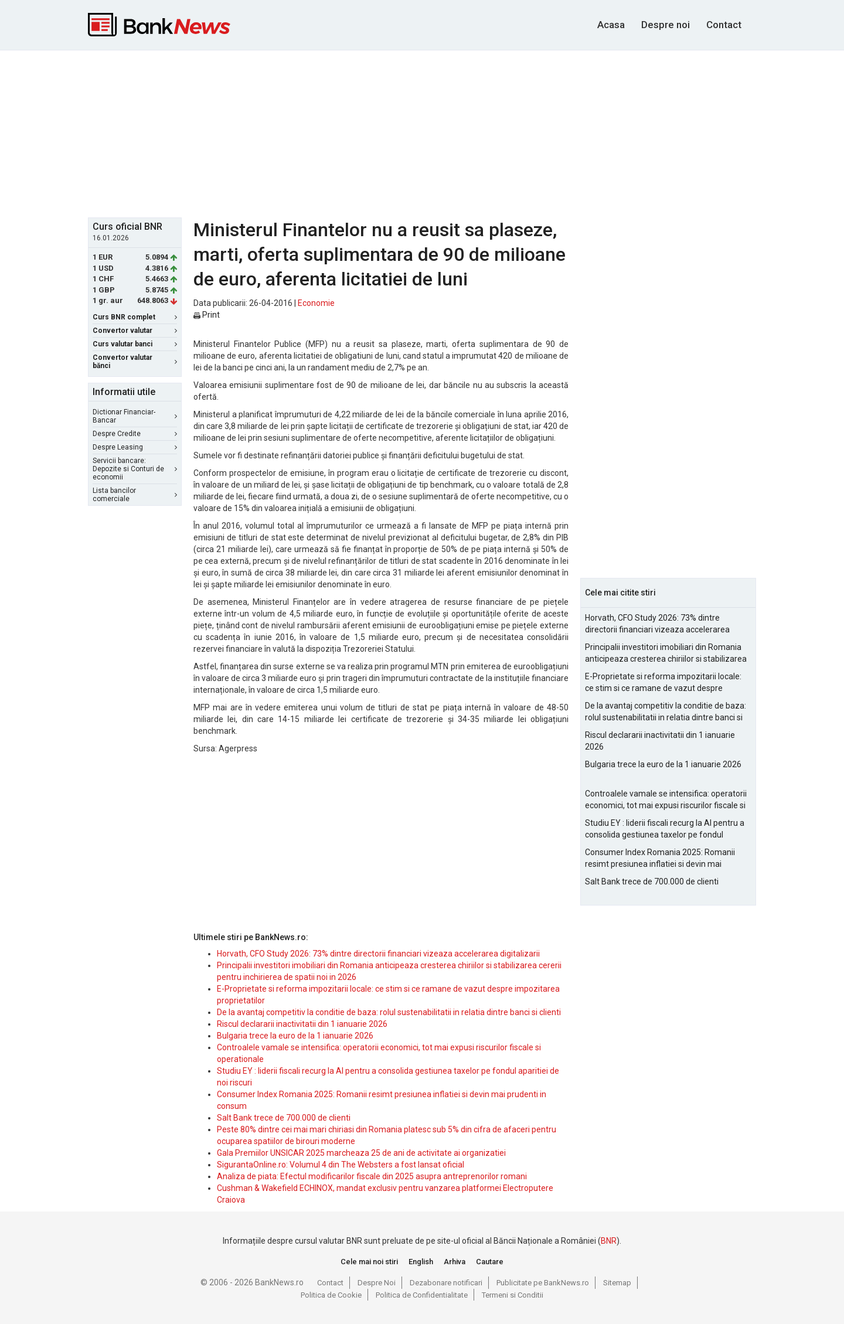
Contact (723, 24)
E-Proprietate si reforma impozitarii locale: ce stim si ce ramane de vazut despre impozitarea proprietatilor (663, 683)
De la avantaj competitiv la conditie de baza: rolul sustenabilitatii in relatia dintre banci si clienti (389, 1012)
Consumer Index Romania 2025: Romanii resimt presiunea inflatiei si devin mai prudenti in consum (660, 859)
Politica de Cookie (331, 1295)
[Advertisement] (422, 132)
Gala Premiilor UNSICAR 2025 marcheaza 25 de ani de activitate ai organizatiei (361, 1153)
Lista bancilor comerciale (135, 494)
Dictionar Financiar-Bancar (135, 416)
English (421, 1261)
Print (206, 314)
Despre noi (665, 24)
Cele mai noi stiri (369, 1261)
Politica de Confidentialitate (422, 1295)
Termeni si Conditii (512, 1295)
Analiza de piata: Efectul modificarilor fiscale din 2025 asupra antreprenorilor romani (372, 1176)
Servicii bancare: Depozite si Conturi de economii (135, 469)
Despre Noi (377, 1282)
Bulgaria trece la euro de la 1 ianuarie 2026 (295, 1035)
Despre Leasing (135, 447)
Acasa (611, 24)
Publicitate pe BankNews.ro (542, 1282)
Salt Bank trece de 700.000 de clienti (283, 1117)
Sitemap (617, 1282)
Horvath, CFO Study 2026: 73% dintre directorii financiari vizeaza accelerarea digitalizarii (378, 953)
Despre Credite (135, 434)
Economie (316, 303)
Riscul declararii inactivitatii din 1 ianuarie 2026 (302, 1024)
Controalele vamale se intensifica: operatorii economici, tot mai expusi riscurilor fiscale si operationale (666, 800)
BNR (609, 1240)
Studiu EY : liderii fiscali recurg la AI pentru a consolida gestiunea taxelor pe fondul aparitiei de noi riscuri (664, 829)
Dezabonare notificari (446, 1282)
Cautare (489, 1261)
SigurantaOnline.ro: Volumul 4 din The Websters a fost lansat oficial (340, 1164)
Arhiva (454, 1261)
